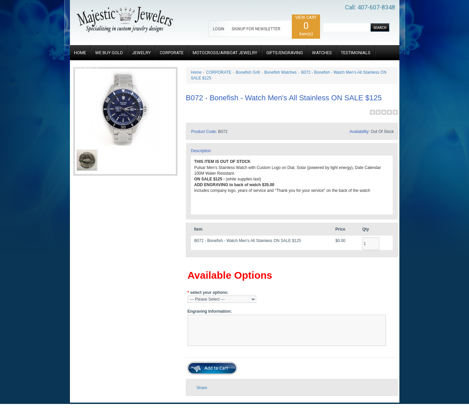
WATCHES (322, 52)
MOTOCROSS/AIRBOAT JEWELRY (225, 52)
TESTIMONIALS (355, 52)
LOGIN (218, 29)
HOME (80, 52)
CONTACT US (87, 68)
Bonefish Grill (248, 72)
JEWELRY (141, 52)
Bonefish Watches (280, 72)
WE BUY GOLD (109, 52)
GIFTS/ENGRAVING (284, 52)
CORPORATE (172, 52)
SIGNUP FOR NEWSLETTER (256, 29)
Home (196, 72)
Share (202, 387)
